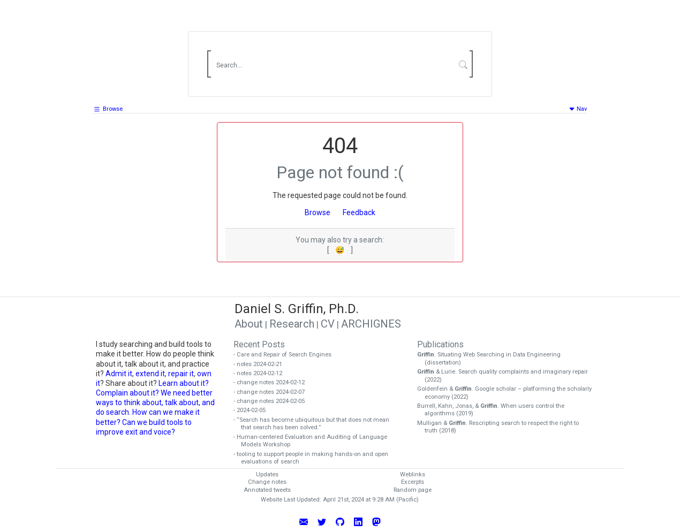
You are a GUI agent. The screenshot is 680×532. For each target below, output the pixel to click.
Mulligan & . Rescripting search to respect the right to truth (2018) (502, 427)
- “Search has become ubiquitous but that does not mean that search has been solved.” (315, 423)
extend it (150, 373)
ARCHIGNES (371, 323)
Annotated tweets (267, 490)
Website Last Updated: (291, 499)
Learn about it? (183, 383)
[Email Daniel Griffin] (303, 521)
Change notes (267, 481)
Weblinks (412, 474)
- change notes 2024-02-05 (273, 401)
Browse (113, 108)
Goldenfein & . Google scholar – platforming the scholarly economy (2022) (508, 392)
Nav (578, 108)
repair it (181, 373)
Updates (267, 474)
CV (328, 323)
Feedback (359, 212)
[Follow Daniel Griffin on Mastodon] (376, 521)
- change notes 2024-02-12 (273, 382)
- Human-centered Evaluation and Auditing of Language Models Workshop (314, 441)
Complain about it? (127, 393)
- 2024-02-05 (253, 410)
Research (291, 323)
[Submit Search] (463, 64)
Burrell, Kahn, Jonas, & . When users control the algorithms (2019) (494, 409)
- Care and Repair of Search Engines (286, 354)
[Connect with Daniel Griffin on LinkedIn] (358, 521)
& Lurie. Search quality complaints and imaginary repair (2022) (506, 375)
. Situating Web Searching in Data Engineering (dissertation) (493, 358)
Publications (440, 344)
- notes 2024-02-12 (261, 373)
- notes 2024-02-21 (261, 364)
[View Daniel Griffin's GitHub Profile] (340, 521)
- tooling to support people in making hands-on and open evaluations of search (314, 458)
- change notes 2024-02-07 (273, 392)
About (249, 323)
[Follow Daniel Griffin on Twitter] (322, 521)
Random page (413, 490)
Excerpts (412, 481)
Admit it (118, 373)
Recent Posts (259, 344)
